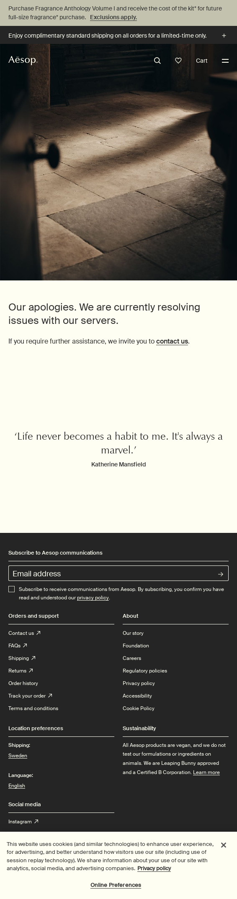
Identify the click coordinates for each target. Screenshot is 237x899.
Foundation (136, 645)
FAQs (17, 645)
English (16, 785)
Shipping (21, 658)
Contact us (24, 633)
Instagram (23, 821)
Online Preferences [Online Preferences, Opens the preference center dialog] (115, 888)
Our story (133, 633)
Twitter (19, 834)
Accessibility (137, 696)
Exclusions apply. (113, 17)
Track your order (30, 696)
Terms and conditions (33, 708)
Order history (23, 683)
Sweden (17, 755)
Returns (20, 671)
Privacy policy (139, 683)
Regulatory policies (145, 670)
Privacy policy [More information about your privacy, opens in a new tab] (154, 872)
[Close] (223, 849)
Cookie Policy (139, 708)
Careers (132, 658)
